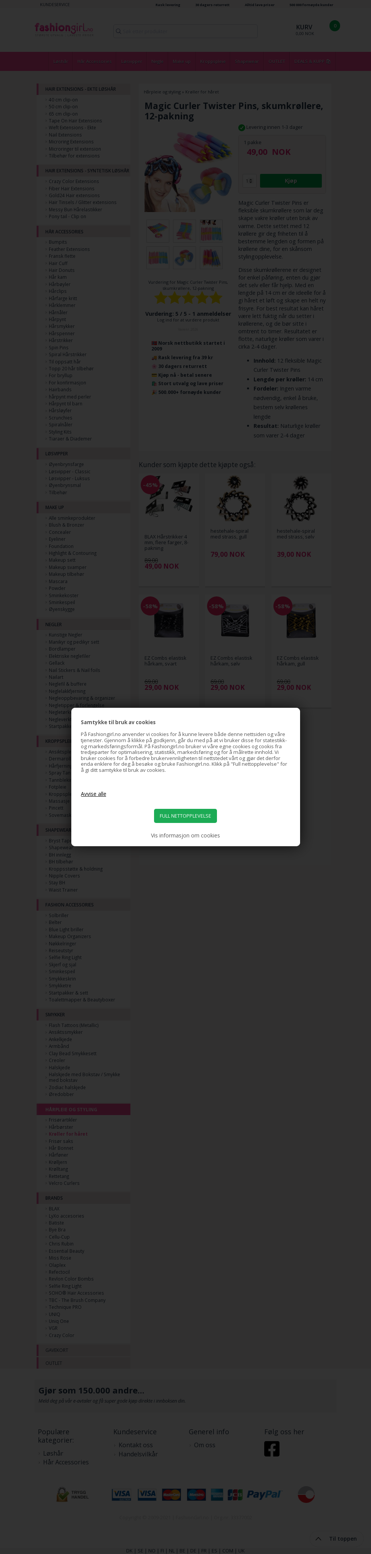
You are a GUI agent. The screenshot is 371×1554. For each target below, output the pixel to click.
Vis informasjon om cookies (185, 835)
